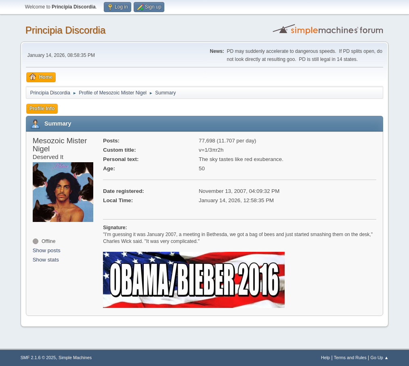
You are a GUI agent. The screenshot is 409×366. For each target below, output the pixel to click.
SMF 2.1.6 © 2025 (38, 357)
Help (325, 357)
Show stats (46, 260)
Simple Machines (75, 357)
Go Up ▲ (380, 357)
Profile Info (42, 108)
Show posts (47, 250)
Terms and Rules (350, 357)
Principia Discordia (65, 30)
